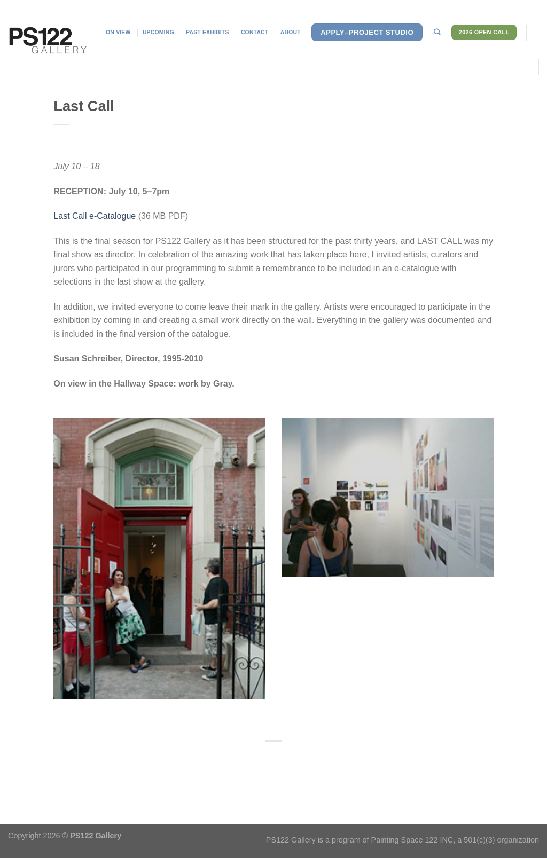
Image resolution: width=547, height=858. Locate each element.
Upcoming (158, 32)
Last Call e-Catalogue (94, 216)
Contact (254, 32)
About (290, 32)
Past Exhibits (207, 32)
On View (118, 32)
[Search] (437, 32)
